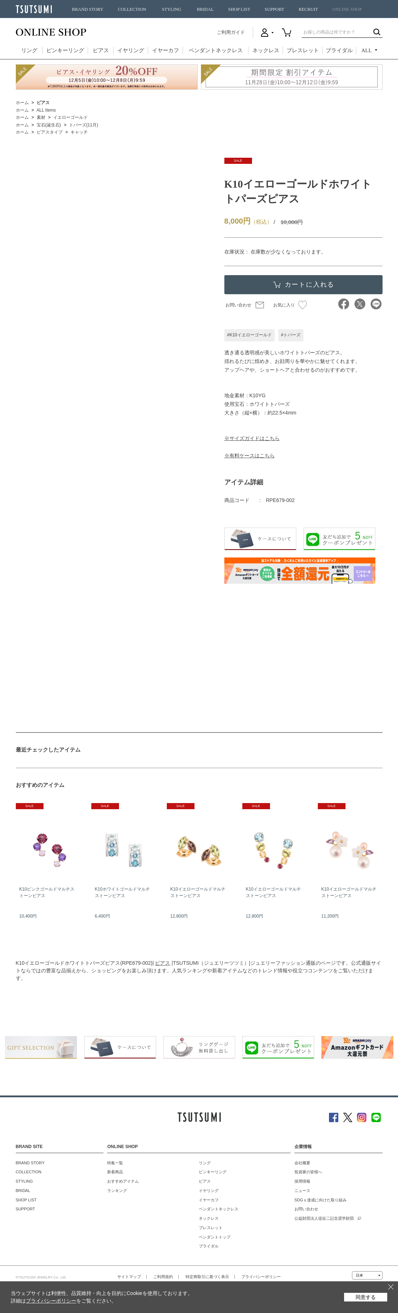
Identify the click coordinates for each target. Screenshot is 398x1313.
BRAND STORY (88, 9)
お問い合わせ (238, 305)
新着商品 (115, 1172)
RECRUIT (308, 9)
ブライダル (339, 50)
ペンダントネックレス (216, 50)
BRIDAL (205, 9)
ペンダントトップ (214, 1237)
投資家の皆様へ (308, 1172)
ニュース (302, 1190)
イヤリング (130, 50)
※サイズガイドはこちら (252, 438)
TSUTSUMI (34, 9)
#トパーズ (291, 334)
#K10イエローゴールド (249, 334)
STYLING (171, 9)
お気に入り (290, 305)
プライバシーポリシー (261, 1276)
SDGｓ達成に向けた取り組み (320, 1200)
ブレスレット (303, 50)
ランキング (117, 1190)
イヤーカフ (165, 50)
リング (29, 50)
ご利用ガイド (231, 32)
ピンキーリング (65, 50)
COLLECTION (132, 9)
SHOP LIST (239, 9)
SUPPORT (274, 9)
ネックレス (265, 50)
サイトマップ (129, 1276)
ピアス (101, 50)
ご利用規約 (163, 1276)
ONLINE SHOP (347, 9)
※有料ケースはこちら (249, 455)
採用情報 (302, 1181)
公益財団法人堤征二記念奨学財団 (324, 1218)
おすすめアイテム (123, 1181)
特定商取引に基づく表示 (207, 1276)
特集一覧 (115, 1163)
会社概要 (302, 1163)
